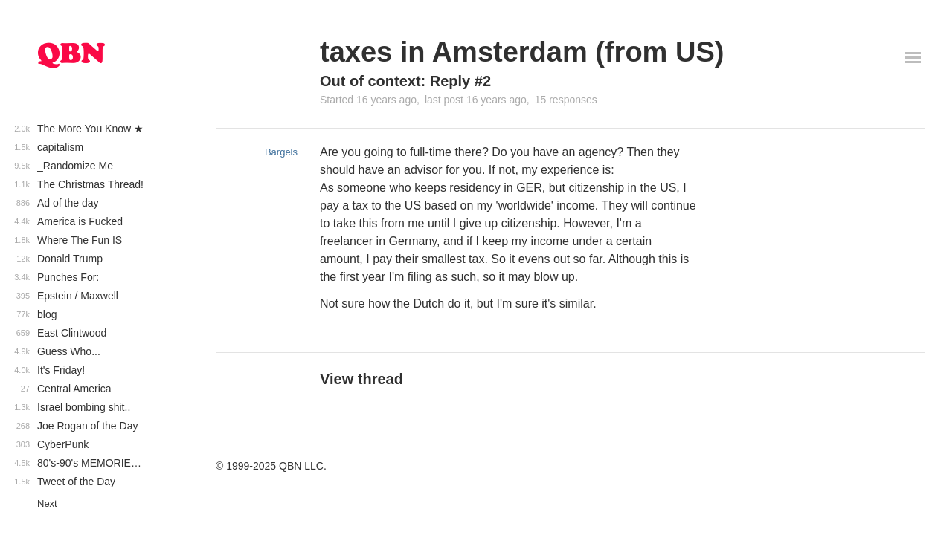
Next (47, 503)
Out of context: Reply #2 (405, 81)
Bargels (281, 152)
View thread (361, 379)
